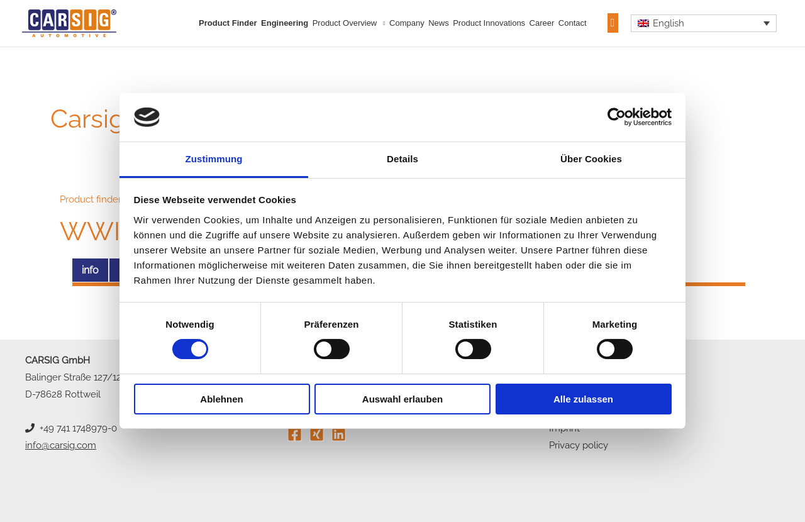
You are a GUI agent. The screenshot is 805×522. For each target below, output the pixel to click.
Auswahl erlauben (402, 399)
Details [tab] (402, 158)
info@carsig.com (60, 445)
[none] (704, 23)
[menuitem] (704, 23)
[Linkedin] (338, 434)
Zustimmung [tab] (214, 158)
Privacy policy (578, 445)
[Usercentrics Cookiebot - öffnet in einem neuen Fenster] (617, 117)
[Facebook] (294, 434)
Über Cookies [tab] (591, 158)
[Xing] (316, 434)
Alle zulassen (583, 399)
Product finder (228, 23)
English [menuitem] (668, 23)
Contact (572, 23)
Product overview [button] (345, 23)
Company (407, 23)
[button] (613, 23)
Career (542, 23)
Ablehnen (221, 399)
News (438, 23)
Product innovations (489, 23)
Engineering (284, 23)
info (90, 270)
